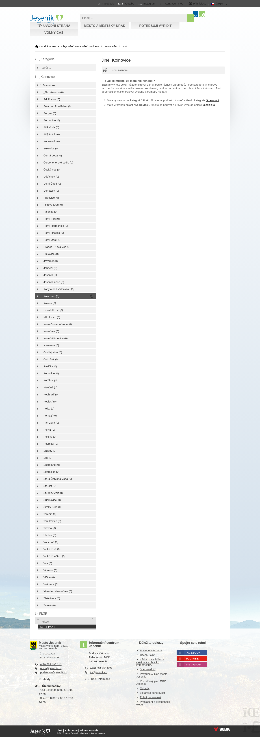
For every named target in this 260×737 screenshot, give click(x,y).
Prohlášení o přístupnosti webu (153, 702)
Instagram (194, 663)
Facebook (193, 651)
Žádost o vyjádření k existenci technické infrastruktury (150, 661)
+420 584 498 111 (50, 663)
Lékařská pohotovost (152, 691)
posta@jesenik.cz (51, 667)
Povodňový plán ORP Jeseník (151, 681)
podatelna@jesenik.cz (53, 671)
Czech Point (147, 653)
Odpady (145, 687)
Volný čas (53, 32)
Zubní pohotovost (150, 696)
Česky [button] (219, 4)
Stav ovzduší (147, 668)
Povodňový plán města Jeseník (151, 674)
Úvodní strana (46, 19)
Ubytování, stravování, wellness (80, 46)
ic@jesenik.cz (98, 671)
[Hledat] (190, 18)
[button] (171, 3)
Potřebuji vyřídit (155, 26)
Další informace (100, 677)
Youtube (192, 657)
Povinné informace (151, 649)
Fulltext (42, 620)
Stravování (110, 46)
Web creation (222, 728)
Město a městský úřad (104, 26)
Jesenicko (209, 104)
